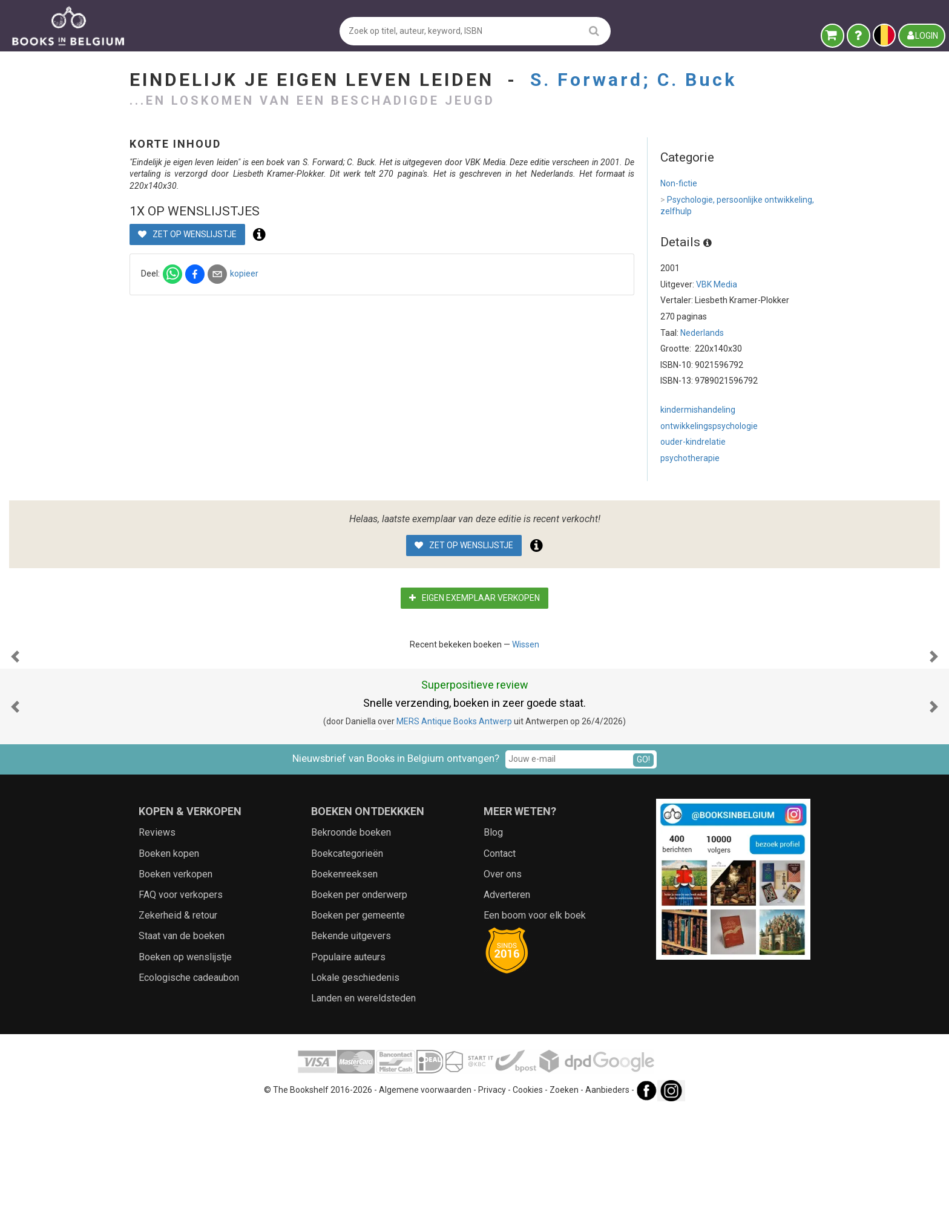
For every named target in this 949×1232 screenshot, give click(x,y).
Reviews (157, 953)
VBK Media (716, 284)
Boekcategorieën (347, 974)
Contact (500, 974)
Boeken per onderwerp (359, 1015)
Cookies (528, 1211)
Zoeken (564, 1211)
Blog (493, 953)
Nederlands (702, 333)
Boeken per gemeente (358, 1036)
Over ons (503, 995)
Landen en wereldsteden (363, 1119)
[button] (15, 717)
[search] (594, 30)
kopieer (445, 285)
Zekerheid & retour (178, 1036)
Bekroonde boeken (351, 953)
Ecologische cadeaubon (189, 1098)
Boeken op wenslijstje (185, 1078)
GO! (643, 880)
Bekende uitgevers (351, 1057)
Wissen (525, 644)
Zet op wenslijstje (388, 246)
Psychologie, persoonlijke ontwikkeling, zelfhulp (737, 205)
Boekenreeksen (344, 995)
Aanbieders (607, 1211)
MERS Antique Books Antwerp (454, 842)
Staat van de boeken (182, 1057)
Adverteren (507, 1015)
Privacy (492, 1211)
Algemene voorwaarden (425, 1211)
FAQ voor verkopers (181, 1015)
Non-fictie (678, 183)
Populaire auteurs (348, 1078)
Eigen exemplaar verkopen (474, 598)
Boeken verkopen (175, 995)
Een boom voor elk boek (535, 1036)
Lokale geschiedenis (355, 1098)
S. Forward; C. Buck (633, 79)
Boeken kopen (169, 974)
